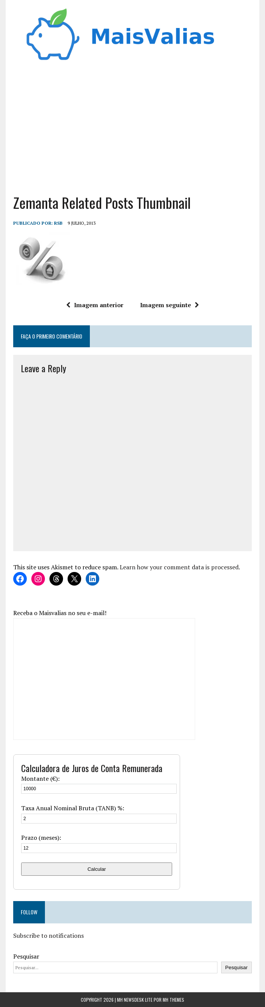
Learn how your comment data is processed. (180, 567)
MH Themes (173, 999)
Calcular (97, 869)
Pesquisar (26, 956)
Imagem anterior (94, 305)
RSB (58, 223)
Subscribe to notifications (48, 935)
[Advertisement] (132, 125)
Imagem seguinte (169, 305)
